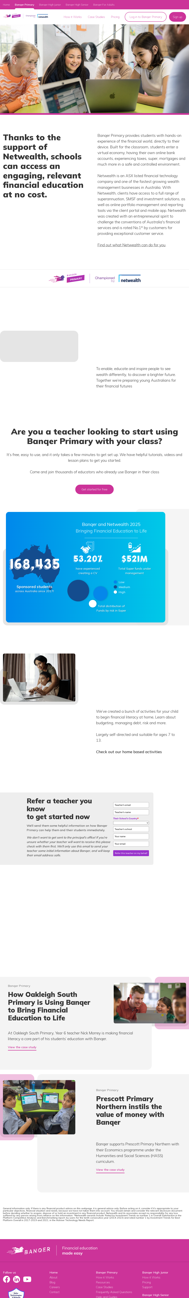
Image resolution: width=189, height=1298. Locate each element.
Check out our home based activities (129, 751)
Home (6, 4)
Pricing (146, 1282)
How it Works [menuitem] (73, 17)
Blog (52, 1282)
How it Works (105, 1277)
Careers (54, 1287)
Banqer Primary (24, 4)
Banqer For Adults (104, 4)
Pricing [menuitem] (115, 17)
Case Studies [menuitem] (96, 17)
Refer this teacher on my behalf (131, 853)
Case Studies (104, 1287)
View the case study (22, 1047)
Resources (103, 1282)
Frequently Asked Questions (114, 1292)
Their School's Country (126, 818)
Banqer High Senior (155, 1295)
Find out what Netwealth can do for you (131, 244)
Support (147, 1287)
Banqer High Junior (155, 1272)
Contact (54, 1292)
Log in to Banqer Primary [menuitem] (146, 17)
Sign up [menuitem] (177, 17)
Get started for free (94, 489)
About (53, 1277)
